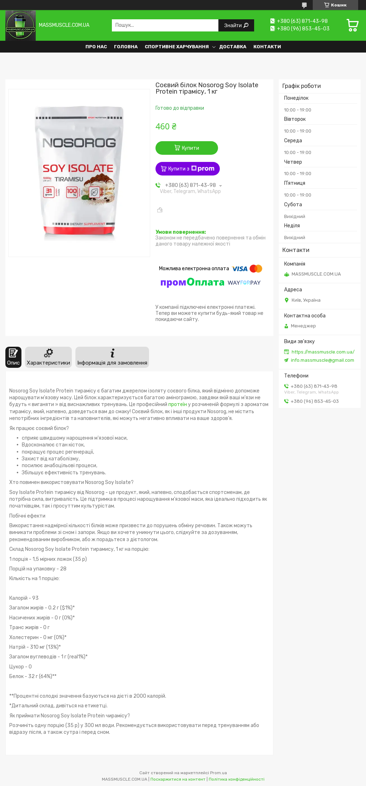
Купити (190, 148)
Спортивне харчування (177, 46)
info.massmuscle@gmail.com (322, 360)
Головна (126, 46)
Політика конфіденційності (236, 779)
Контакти (267, 46)
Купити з (191, 168)
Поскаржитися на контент (178, 779)
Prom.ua (218, 772)
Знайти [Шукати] (233, 25)
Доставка (232, 46)
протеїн (177, 404)
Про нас (96, 46)
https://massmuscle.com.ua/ (323, 352)
